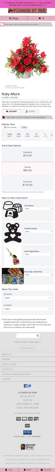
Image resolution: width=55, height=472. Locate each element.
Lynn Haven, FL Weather (16, 459)
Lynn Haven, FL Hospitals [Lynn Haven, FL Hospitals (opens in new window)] (41, 456)
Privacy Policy (12, 463)
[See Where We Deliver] (27, 348)
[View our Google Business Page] (29, 387)
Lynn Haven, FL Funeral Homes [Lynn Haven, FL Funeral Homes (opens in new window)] (16, 456)
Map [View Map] (27, 469)
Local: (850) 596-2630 (28, 407)
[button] (27, 432)
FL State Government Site (38, 459)
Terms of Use (44, 463)
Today (24, 127)
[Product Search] (28, 335)
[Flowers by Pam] (27, 12)
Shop (13, 18)
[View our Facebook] (25, 387)
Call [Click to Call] (9, 469)
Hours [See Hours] (46, 469)
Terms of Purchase (28, 463)
